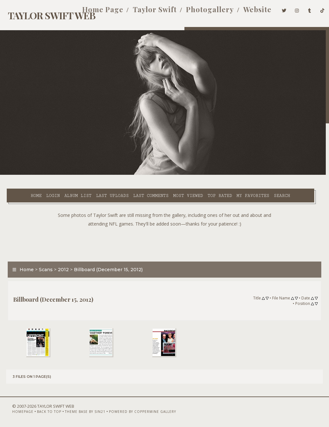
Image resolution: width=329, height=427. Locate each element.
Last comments (136, 173)
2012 (60, 262)
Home (21, 173)
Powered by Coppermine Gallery (133, 410)
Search (135, 181)
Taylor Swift (146, 12)
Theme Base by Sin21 (76, 410)
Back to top (40, 410)
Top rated (205, 173)
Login (38, 173)
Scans (43, 262)
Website (249, 12)
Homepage (13, 410)
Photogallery (201, 12)
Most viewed (173, 173)
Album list (63, 173)
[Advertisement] (164, 235)
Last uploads (97, 173)
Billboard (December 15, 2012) (105, 262)
